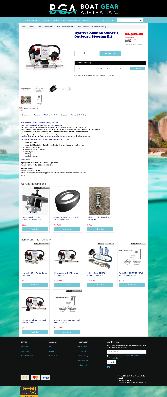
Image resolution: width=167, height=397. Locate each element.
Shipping (64, 115)
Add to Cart (110, 53)
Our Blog (52, 351)
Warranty (37, 115)
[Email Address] (126, 352)
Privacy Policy (83, 351)
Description (26, 115)
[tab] (26, 115)
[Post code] (119, 68)
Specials (56, 20)
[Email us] (108, 367)
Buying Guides (74, 20)
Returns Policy (83, 356)
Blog (63, 20)
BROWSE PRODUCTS (32, 20)
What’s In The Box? (50, 115)
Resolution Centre (27, 356)
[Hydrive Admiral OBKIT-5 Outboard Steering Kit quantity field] (85, 53)
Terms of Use (82, 346)
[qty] (83, 68)
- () (106, 20)
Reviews (78, 115)
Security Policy (83, 360)
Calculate (137, 68)
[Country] (101, 68)
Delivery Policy (83, 365)
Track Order (25, 351)
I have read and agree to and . (125, 357)
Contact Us (87, 20)
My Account (24, 346)
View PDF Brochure (28, 109)
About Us (46, 20)
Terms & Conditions (132, 356)
